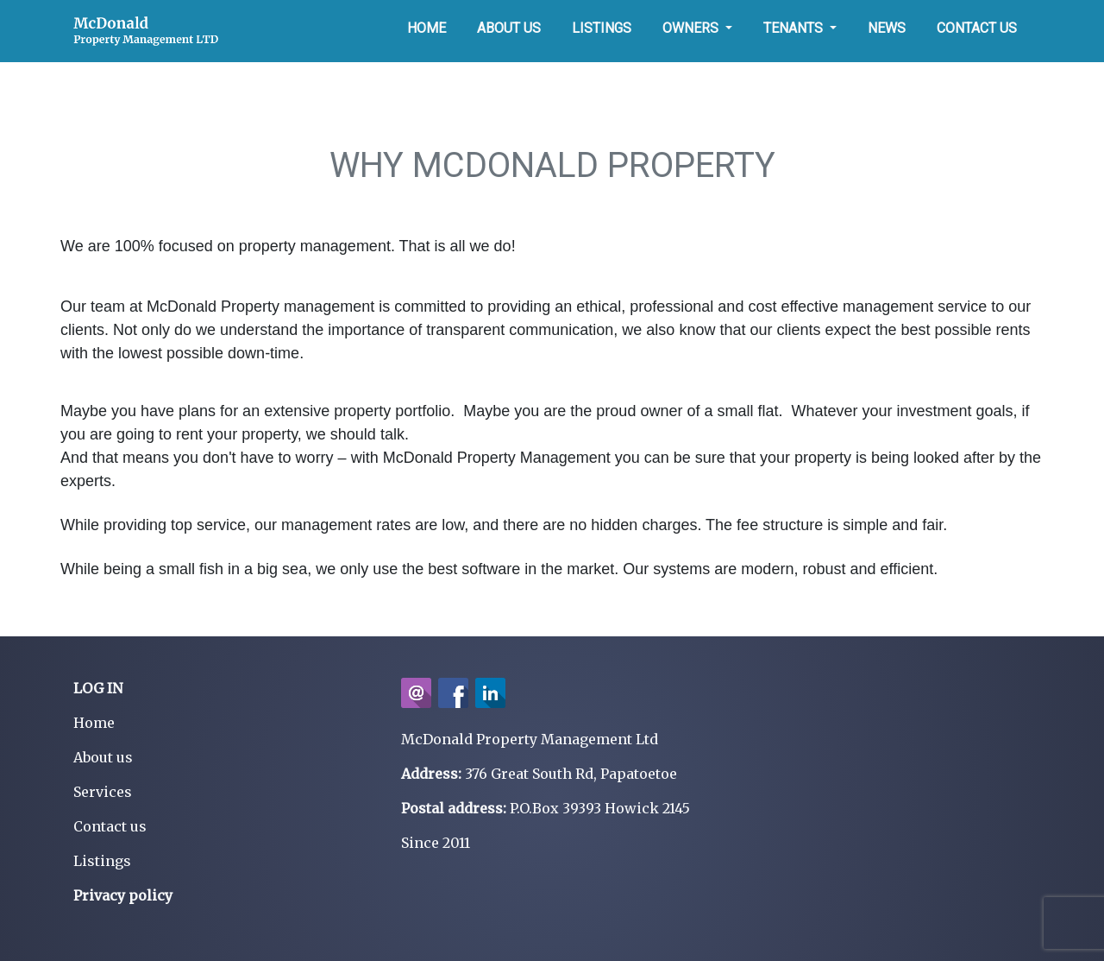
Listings (102, 860)
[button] (697, 28)
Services (102, 791)
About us (103, 757)
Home (94, 722)
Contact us (110, 826)
